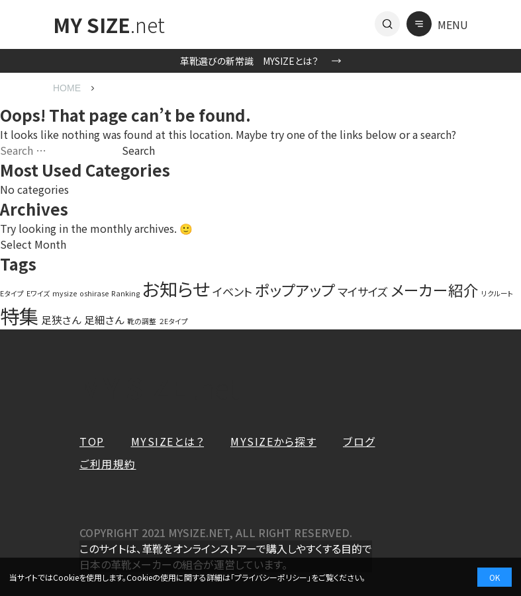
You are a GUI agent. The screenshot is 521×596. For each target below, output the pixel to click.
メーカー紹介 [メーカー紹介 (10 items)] (435, 290)
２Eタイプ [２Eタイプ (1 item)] (173, 321)
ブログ (359, 441)
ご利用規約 (107, 464)
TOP (92, 441)
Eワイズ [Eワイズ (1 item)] (38, 293)
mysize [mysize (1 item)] (64, 293)
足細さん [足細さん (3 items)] (104, 319)
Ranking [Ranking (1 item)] (125, 293)
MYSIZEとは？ (168, 441)
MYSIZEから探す (273, 441)
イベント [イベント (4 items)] (232, 291)
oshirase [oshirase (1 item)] (94, 293)
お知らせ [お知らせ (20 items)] (176, 288)
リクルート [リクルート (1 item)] (497, 293)
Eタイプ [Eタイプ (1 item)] (12, 293)
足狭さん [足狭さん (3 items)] (61, 319)
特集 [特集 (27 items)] (19, 315)
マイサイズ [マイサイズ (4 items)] (363, 291)
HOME (67, 88)
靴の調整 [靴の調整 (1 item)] (141, 321)
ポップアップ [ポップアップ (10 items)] (295, 290)
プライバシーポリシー (270, 577)
